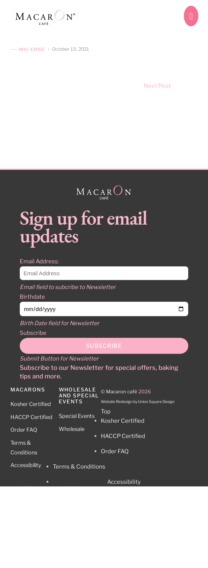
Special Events (77, 416)
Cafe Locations (35, 502)
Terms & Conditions (79, 466)
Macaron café (121, 391)
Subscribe (33, 332)
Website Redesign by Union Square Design (138, 401)
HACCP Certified (31, 417)
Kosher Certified (30, 404)
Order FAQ (23, 429)
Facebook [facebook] (83, 519)
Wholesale (71, 429)
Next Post (171, 85)
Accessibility (25, 465)
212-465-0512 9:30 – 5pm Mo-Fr (36, 538)
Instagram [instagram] (83, 503)
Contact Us (30, 516)
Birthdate (32, 296)
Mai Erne (32, 49)
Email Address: (39, 261)
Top (106, 411)
